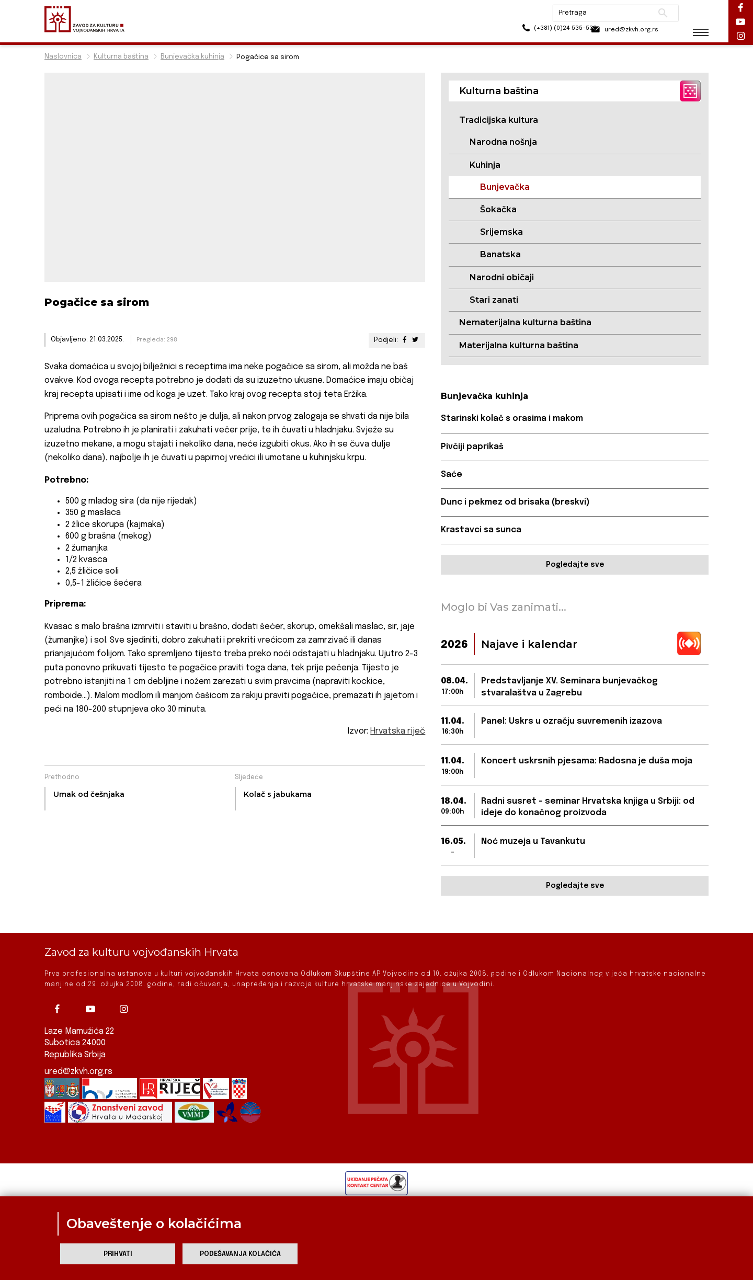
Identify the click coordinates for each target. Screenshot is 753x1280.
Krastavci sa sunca (482, 531)
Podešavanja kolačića (240, 1254)
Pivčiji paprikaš (472, 447)
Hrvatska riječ (397, 731)
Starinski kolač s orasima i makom (513, 419)
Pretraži (654, 13)
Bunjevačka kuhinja (192, 56)
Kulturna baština (121, 56)
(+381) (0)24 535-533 (534, 31)
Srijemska (501, 232)
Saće (451, 475)
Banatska (500, 255)
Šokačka (498, 209)
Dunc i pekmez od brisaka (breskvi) (516, 502)
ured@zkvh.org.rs (78, 1071)
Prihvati (118, 1254)
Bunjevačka (505, 187)
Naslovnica (63, 56)
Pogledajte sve (575, 565)
